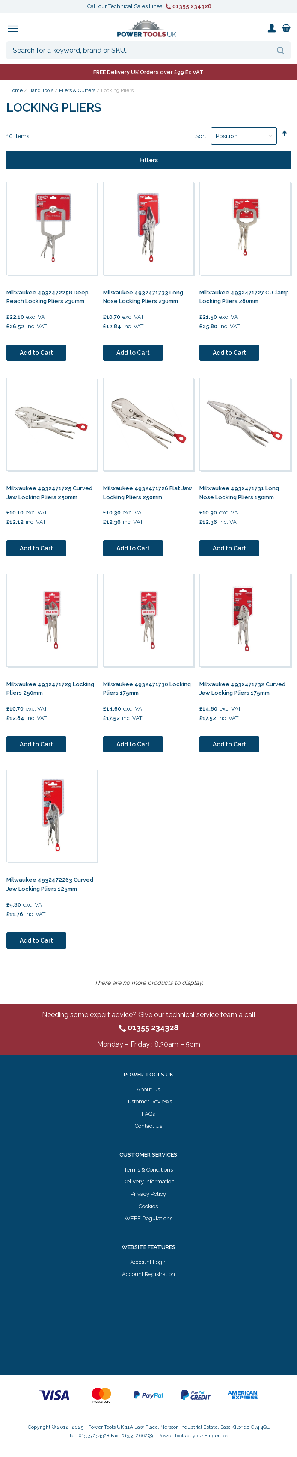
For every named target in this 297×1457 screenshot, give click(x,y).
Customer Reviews (148, 1101)
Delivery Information (148, 1181)
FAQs (148, 1114)
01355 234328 (188, 6)
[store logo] (146, 28)
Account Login (148, 1262)
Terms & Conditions (148, 1169)
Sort (200, 136)
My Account (271, 28)
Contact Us (148, 1126)
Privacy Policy (148, 1194)
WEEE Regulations (148, 1218)
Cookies (148, 1206)
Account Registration (148, 1274)
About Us (148, 1089)
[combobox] (148, 50)
